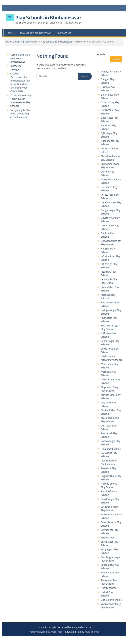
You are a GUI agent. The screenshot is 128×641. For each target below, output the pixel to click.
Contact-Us (64, 32)
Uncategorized (108, 587)
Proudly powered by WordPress (45, 631)
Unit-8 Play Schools (111, 599)
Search (101, 54)
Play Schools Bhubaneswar (35, 32)
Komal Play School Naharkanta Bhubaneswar (20, 58)
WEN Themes (92, 631)
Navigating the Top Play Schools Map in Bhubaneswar (20, 113)
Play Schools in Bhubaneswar (48, 18)
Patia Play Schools (111, 448)
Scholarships (107, 537)
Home (9, 32)
